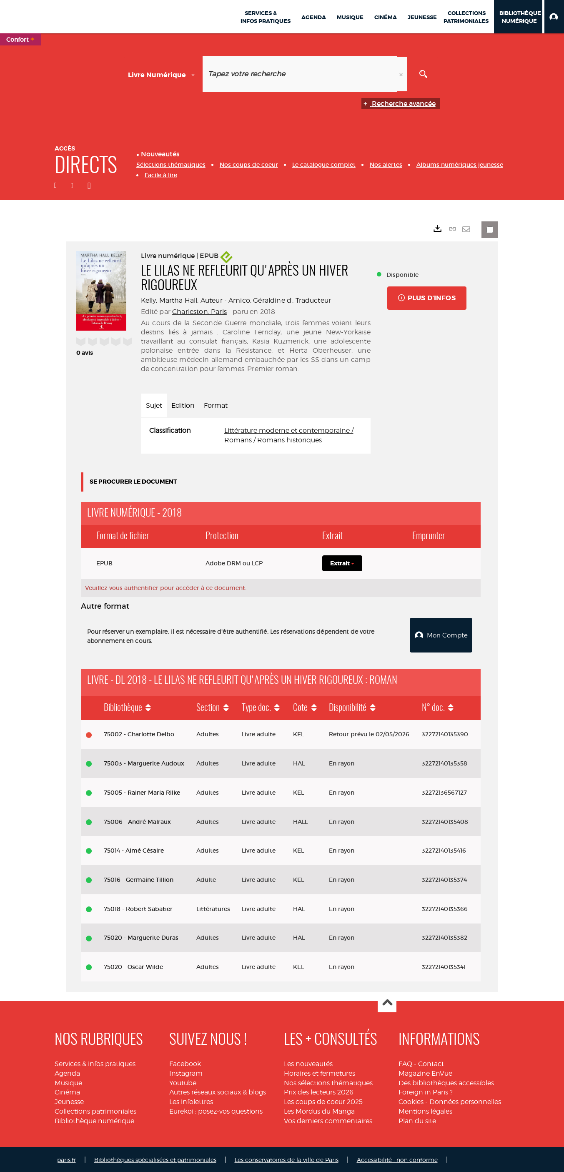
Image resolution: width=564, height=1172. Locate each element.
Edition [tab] (183, 405)
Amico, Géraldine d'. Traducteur (279, 300)
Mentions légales (425, 1110)
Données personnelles (465, 1101)
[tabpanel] (255, 435)
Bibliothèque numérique (94, 1120)
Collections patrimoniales (95, 1110)
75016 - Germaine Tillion (138, 878)
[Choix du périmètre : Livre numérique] (163, 74)
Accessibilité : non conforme (397, 1158)
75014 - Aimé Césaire (134, 849)
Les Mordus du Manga (319, 1110)
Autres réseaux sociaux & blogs (217, 1091)
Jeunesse (69, 1101)
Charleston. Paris (199, 312)
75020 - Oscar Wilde (133, 966)
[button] (554, 16)
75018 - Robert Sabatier (138, 907)
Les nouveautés (308, 1063)
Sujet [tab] (154, 405)
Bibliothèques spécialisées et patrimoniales (155, 1158)
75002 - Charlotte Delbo (139, 733)
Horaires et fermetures (319, 1072)
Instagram (186, 1072)
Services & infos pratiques (95, 1063)
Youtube (182, 1082)
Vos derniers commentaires (328, 1120)
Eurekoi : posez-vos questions (216, 1110)
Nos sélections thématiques (328, 1082)
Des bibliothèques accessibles (446, 1082)
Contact (431, 1063)
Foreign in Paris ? (426, 1091)
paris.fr (66, 1158)
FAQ (405, 1063)
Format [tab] (216, 405)
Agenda (67, 1072)
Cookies (411, 1101)
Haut (387, 1002)
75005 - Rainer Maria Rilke (142, 791)
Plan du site (417, 1120)
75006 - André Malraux (137, 820)
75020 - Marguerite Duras (141, 937)
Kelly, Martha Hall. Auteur (182, 300)
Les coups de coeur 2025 (323, 1101)
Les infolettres (191, 1101)
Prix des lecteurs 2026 (318, 1091)
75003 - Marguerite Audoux (144, 762)
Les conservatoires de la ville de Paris (286, 1158)
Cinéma (67, 1091)
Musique (68, 1082)
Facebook (185, 1063)
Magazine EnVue (425, 1072)
